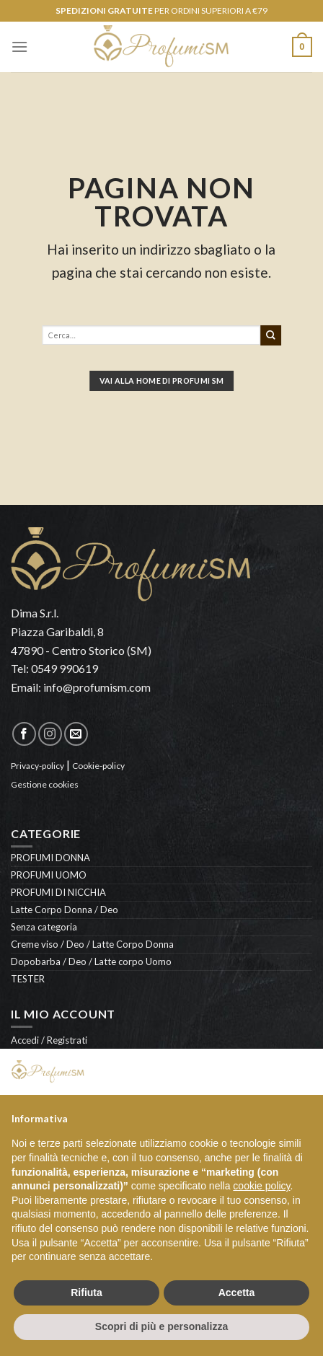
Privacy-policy (37, 765)
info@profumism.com (97, 687)
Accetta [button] (236, 1292)
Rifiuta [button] (86, 1292)
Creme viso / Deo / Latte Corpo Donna (92, 944)
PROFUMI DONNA (50, 857)
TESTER (28, 979)
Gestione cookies (45, 784)
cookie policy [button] (261, 1186)
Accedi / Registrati (49, 1040)
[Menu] (19, 46)
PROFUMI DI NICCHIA (58, 892)
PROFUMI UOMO (49, 875)
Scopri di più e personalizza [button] (161, 1326)
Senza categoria (44, 927)
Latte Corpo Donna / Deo (64, 909)
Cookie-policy (98, 765)
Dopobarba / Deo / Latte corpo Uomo (91, 961)
